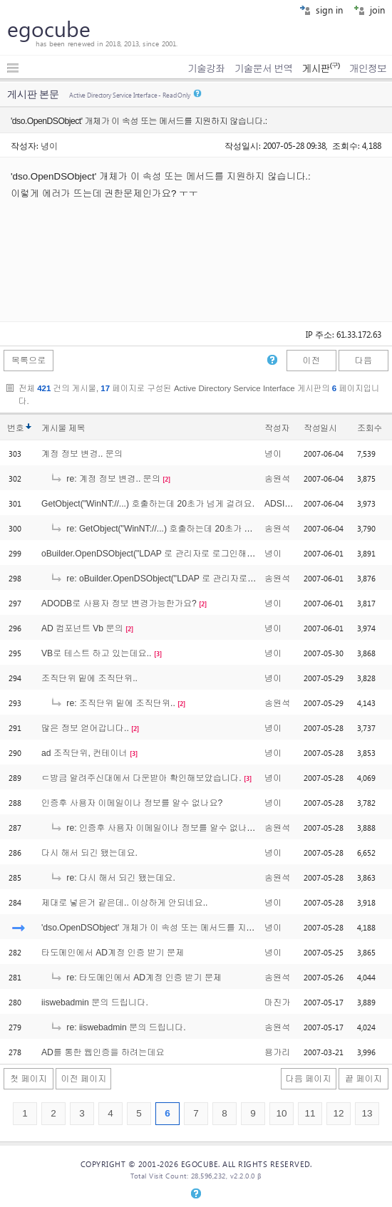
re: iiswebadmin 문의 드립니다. (118, 1027)
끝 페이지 (363, 1079)
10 (281, 1113)
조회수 (369, 428)
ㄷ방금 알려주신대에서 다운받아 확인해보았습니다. (141, 778)
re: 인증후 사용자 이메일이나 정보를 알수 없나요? (155, 828)
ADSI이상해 (287, 504)
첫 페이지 (28, 1079)
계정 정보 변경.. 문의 (82, 454)
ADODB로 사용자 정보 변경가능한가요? (119, 603)
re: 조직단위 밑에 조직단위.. (112, 703)
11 (309, 1113)
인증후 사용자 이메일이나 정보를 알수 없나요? (131, 803)
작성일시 (320, 428)
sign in (321, 10)
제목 (76, 428)
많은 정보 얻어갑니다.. (85, 728)
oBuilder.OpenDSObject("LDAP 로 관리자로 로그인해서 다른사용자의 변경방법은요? (204, 554)
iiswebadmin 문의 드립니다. (94, 1002)
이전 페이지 (83, 1079)
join (369, 10)
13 (366, 1113)
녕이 (49, 145)
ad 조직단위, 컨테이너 (84, 753)
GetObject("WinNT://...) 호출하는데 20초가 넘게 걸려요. (147, 504)
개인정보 (367, 68)
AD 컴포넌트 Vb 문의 (82, 628)
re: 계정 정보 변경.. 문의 (105, 479)
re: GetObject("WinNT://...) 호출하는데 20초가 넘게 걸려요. (171, 529)
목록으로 (28, 361)
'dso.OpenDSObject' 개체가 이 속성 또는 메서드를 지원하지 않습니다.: (177, 928)
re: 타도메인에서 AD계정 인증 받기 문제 (136, 978)
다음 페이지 (308, 1079)
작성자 (276, 428)
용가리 (277, 1052)
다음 (363, 361)
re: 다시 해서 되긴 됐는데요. (112, 878)
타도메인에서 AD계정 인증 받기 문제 (112, 953)
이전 (310, 361)
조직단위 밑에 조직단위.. (89, 678)
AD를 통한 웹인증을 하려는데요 (103, 1052)
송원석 (277, 479)
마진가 (277, 1002)
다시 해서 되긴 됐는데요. (89, 853)
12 (338, 1113)
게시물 (63, 428)
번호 (15, 428)
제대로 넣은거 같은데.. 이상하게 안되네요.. (124, 903)
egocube (49, 28)
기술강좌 (206, 68)
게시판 (320, 68)
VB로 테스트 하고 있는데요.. (96, 653)
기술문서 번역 (263, 68)
